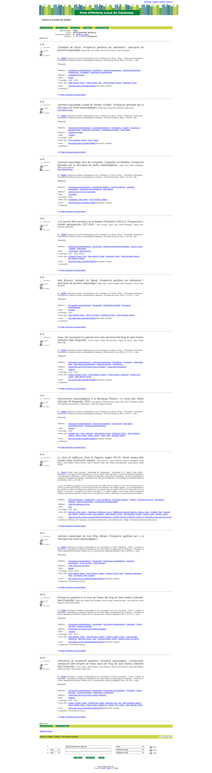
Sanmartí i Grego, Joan (87, 639)
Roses (70, 78)
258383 (63, 58)
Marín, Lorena (93, 435)
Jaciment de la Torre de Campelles (82, 192)
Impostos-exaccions (145, 500)
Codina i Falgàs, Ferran (77, 375)
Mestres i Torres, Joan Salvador (91, 514)
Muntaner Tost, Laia (113, 703)
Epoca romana (136, 246)
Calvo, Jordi (105, 435)
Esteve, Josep (148, 514)
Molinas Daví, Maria (96, 703)
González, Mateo (118, 435)
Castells (126, 128)
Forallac (71, 135)
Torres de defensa (118, 187)
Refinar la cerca (82, 34)
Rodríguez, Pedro (130, 83)
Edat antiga (81, 249)
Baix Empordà (85, 251)
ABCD (109, 768)
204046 (63, 547)
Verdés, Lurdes (162, 514)
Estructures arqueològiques (101, 72)
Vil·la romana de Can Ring (78, 566)
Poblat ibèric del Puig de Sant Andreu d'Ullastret (87, 367)
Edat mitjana (126, 130)
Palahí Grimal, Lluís (94, 83)
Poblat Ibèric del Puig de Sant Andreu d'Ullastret (87, 629)
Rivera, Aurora (81, 435)
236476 (63, 472)
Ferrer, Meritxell (87, 433)
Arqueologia (97, 70)
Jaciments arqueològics (112, 70)
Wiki (116, 768)
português (147, 2)
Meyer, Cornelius (93, 315)
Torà (70, 507)
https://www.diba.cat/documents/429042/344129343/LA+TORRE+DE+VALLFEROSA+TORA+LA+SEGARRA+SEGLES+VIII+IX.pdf (119, 517)
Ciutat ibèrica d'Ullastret (117, 367)
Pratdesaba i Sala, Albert (78, 200)
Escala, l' (71, 428)
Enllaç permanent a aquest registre (73, 95)
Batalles (72, 249)
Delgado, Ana (73, 433)
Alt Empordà (73, 251)
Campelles (72, 194)
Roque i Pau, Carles (116, 705)
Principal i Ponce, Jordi (77, 256)
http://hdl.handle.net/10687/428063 (82, 86)
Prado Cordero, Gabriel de (118, 375)
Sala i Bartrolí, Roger (76, 83)
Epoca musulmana (75, 500)
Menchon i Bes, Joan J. (77, 512)
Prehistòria (127, 362)
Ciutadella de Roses (76, 75)
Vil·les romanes (86, 563)
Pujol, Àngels (93, 140)
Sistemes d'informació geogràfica (116, 246)
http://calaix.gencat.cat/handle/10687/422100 (86, 579)
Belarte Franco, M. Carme (128, 639)
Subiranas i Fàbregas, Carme (100, 512)
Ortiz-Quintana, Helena (112, 83)
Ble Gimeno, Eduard (76, 258)
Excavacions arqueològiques (79, 70)
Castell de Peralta (75, 132)
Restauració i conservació (103, 693)
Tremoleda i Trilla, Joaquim (84, 575)
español (155, 2)
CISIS (104, 768)
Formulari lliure (166, 737)
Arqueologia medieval (100, 128)
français (169, 2)
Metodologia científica (131, 70)
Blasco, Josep (143, 512)
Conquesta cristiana (120, 500)
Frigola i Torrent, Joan (114, 573)
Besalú (71, 568)
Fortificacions (73, 72)
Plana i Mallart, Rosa (76, 705)
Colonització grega (75, 426)
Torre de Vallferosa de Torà (79, 504)
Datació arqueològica (85, 502)
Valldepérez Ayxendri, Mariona (125, 512)
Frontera (132, 500)
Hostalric (71, 310)
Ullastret (71, 369)
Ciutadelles (84, 72)
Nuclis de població (104, 364)
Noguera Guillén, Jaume (107, 639)
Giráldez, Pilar (156, 512)
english (162, 2)
